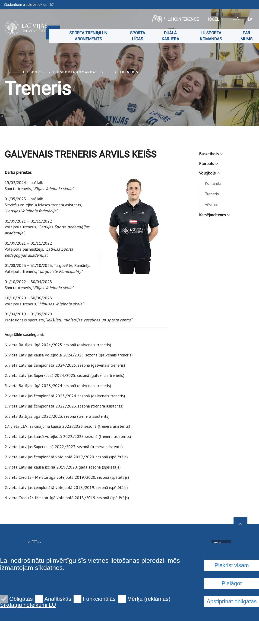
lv (250, 19)
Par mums (246, 35)
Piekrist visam (232, 565)
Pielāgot (232, 583)
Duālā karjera (170, 35)
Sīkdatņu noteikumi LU (28, 605)
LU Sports (34, 72)
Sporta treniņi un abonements (88, 35)
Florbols (208, 163)
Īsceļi (216, 19)
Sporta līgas (137, 35)
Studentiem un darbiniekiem (28, 4)
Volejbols (209, 173)
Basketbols (210, 153)
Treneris (129, 72)
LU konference (175, 18)
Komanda (213, 183)
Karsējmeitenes (214, 214)
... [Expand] (108, 72)
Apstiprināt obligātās (232, 601)
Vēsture (211, 204)
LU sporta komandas (211, 35)
